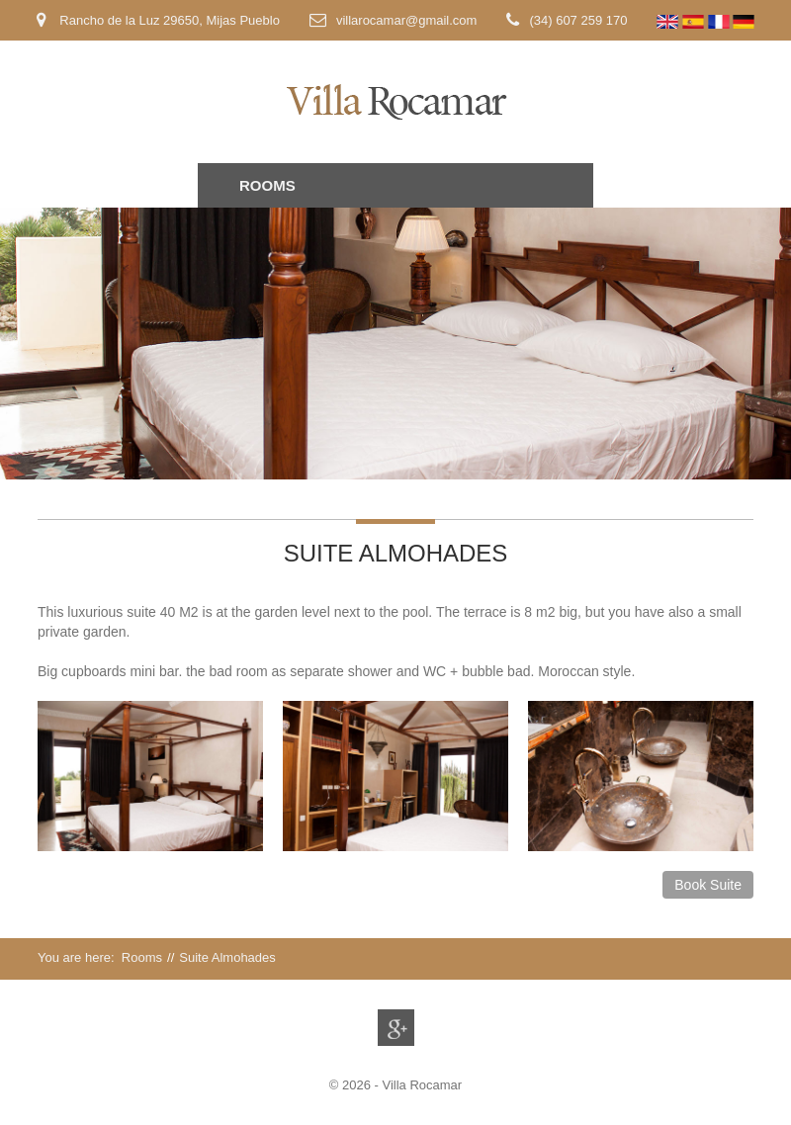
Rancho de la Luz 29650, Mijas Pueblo (168, 20)
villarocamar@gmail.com (407, 20)
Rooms (142, 957)
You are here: (78, 957)
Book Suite (708, 885)
